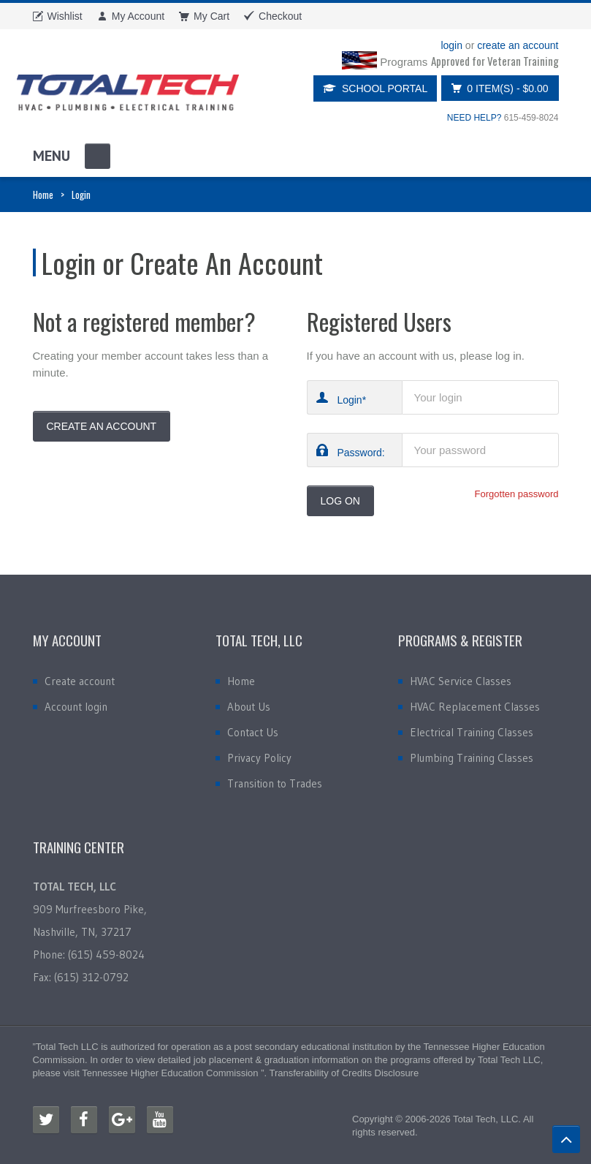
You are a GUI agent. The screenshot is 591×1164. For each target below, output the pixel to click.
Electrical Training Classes (471, 732)
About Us (248, 707)
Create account (80, 681)
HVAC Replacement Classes (475, 707)
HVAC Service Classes (460, 681)
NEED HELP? (474, 118)
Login (349, 399)
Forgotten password (517, 493)
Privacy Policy (259, 758)
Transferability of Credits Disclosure (344, 1072)
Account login (76, 707)
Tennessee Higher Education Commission (170, 1072)
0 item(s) (495, 88)
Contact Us (252, 732)
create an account (517, 45)
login (451, 45)
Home (43, 194)
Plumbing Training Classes (471, 758)
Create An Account (102, 426)
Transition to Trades (274, 783)
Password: (360, 452)
